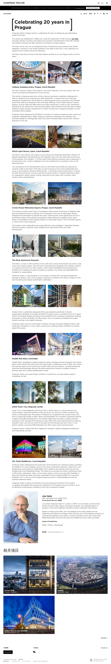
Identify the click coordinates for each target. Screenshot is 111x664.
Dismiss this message (93, 8)
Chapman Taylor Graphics (100, 659)
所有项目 (104, 638)
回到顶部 (104, 648)
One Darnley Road (98, 660)
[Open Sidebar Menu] (107, 3)
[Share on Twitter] (100, 13)
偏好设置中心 (6, 661)
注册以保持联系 (8, 652)
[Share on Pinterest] (107, 13)
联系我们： (52, 532)
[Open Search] (99, 3)
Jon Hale (74, 39)
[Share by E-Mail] (104, 13)
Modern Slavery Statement (40, 661)
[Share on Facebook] (97, 13)
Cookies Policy (80, 8)
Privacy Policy (27, 661)
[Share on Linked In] (94, 13)
